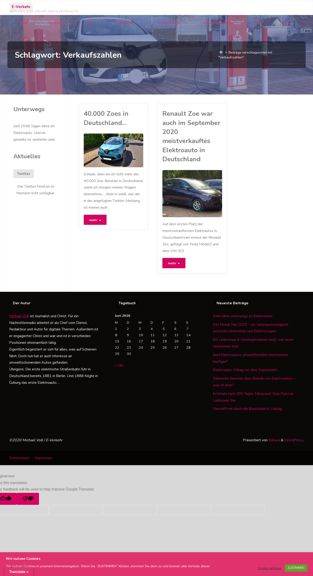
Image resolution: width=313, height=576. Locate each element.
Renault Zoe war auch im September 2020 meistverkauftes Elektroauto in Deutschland (191, 136)
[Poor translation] (28, 498)
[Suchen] (44, 37)
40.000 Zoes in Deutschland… (106, 118)
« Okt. (119, 364)
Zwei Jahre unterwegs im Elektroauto (242, 315)
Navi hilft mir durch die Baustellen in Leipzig (247, 408)
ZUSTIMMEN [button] (296, 568)
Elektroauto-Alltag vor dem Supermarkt (245, 369)
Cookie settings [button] (269, 568)
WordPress (293, 439)
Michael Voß (19, 315)
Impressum (43, 457)
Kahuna (274, 439)
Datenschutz (19, 457)
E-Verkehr (21, 6)
